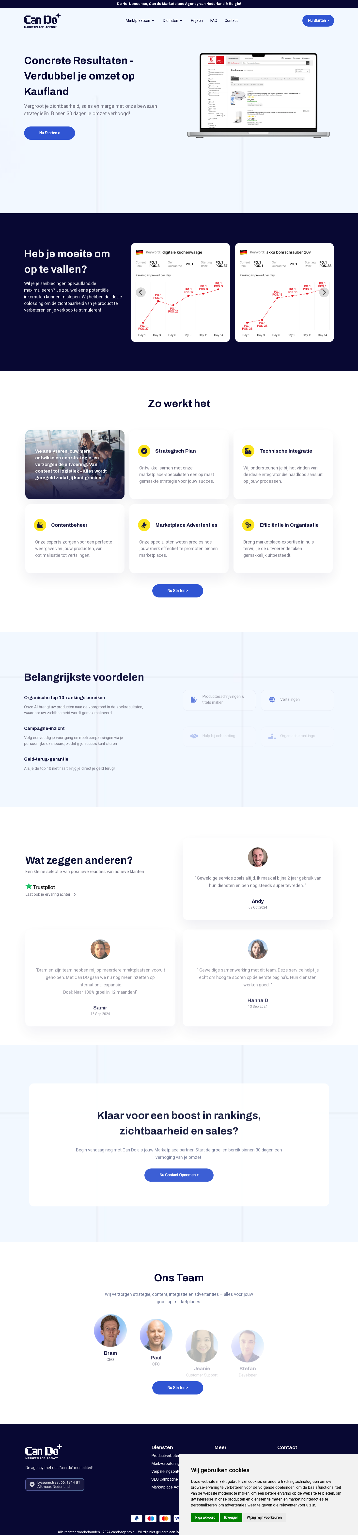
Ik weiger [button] (231, 1517)
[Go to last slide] (141, 292)
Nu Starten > (49, 133)
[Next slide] (324, 292)
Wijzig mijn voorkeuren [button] (264, 1517)
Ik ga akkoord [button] (205, 1517)
